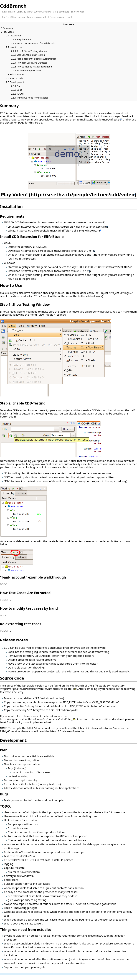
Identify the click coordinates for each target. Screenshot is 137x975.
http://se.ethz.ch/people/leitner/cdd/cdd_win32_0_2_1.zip (56, 271)
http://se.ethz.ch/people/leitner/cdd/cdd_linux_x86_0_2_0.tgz (58, 250)
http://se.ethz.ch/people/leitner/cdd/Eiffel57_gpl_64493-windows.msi (59, 230)
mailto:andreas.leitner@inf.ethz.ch (101, 119)
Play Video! (14, 194)
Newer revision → (59, 17)
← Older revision (16, 17)
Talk (54, 11)
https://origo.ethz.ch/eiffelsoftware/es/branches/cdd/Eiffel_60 (37, 719)
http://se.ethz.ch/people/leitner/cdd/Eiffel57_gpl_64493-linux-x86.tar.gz (64, 226)
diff (4, 17)
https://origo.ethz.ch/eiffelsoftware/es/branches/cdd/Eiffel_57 (38, 688)
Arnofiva (46, 11)
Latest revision (34, 17)
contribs (63, 11)
